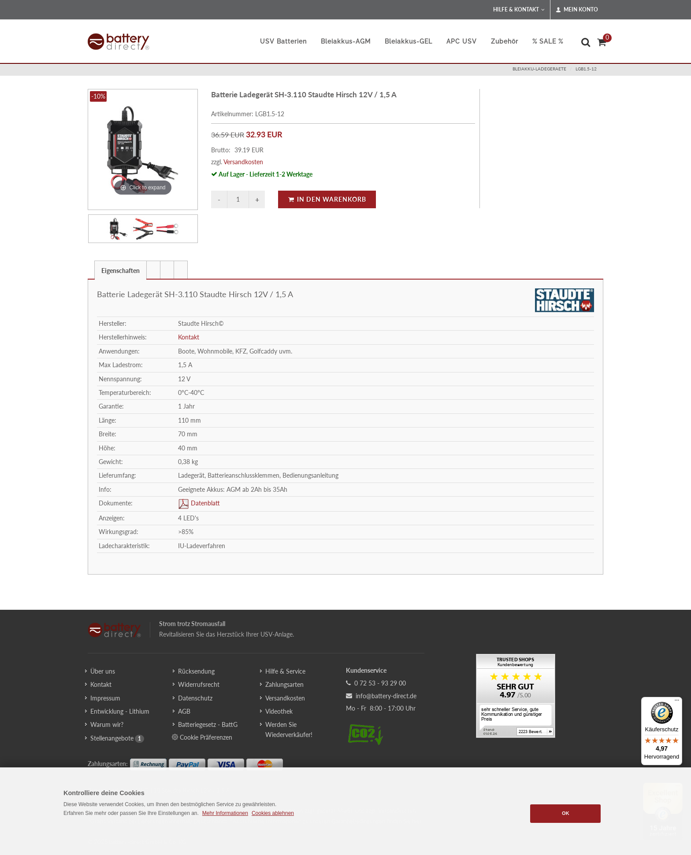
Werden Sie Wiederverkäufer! (288, 729)
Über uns (102, 671)
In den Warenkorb (327, 199)
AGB (184, 711)
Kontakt (188, 337)
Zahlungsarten (284, 684)
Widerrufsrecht (198, 684)
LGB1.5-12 (586, 68)
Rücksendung (196, 671)
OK (565, 813)
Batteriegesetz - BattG (208, 724)
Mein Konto (577, 9)
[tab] (120, 270)
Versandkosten (243, 162)
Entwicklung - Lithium (119, 711)
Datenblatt (204, 503)
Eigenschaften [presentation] (120, 270)
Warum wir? (106, 724)
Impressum (105, 698)
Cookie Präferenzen (202, 737)
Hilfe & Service (285, 671)
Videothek (279, 711)
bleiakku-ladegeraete (539, 68)
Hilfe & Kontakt (519, 9)
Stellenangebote (112, 738)
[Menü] (677, 702)
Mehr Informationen (225, 813)
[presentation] (153, 270)
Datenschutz (195, 698)
